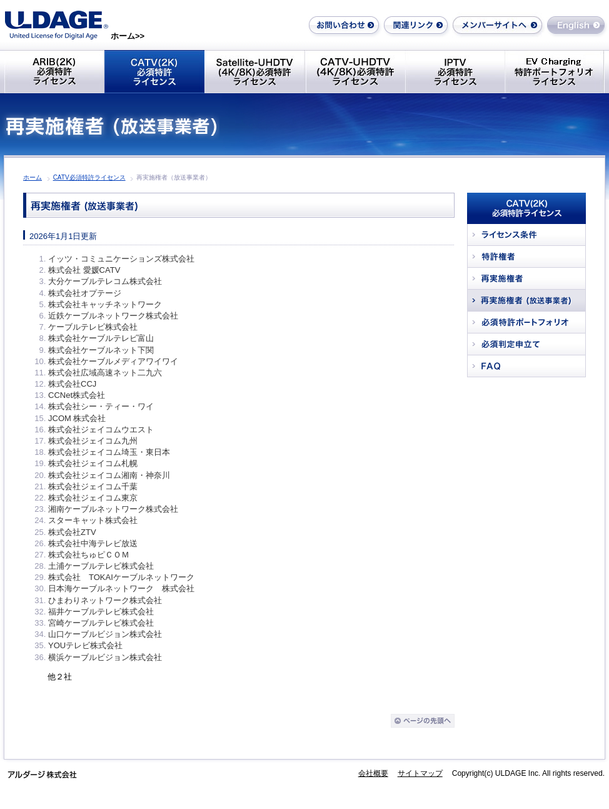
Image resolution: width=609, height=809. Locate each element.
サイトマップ (420, 773)
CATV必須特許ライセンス (89, 177)
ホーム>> (127, 36)
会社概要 (373, 773)
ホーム (32, 177)
